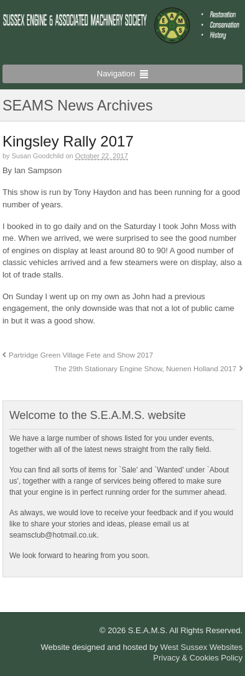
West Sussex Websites (201, 647)
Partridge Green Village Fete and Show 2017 (81, 355)
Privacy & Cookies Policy (198, 657)
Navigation (116, 73)
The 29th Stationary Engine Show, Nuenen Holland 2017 (145, 368)
